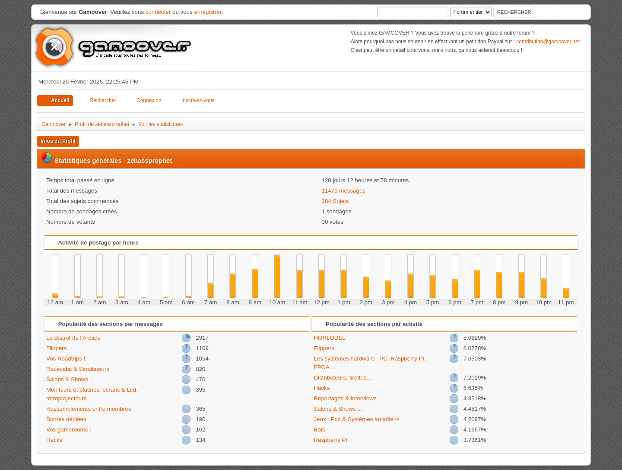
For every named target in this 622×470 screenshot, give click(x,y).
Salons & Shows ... (70, 379)
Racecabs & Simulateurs (77, 369)
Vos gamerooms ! (68, 429)
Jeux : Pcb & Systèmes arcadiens (357, 419)
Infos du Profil (58, 141)
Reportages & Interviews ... (348, 398)
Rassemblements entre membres (88, 409)
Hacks (54, 440)
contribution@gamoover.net (548, 42)
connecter (158, 12)
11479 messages (344, 190)
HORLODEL (329, 338)
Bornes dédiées (66, 419)
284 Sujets (335, 201)
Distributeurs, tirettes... (342, 377)
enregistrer (207, 12)
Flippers (56, 348)
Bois (319, 429)
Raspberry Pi (330, 440)
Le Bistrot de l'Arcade (73, 338)
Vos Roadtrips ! (65, 358)
